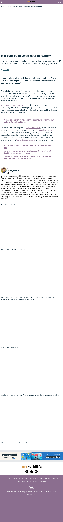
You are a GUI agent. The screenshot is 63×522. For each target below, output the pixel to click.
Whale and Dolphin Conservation (14, 105)
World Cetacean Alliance (26, 140)
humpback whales (46, 130)
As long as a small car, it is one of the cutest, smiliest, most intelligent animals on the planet (27, 152)
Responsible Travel (33, 128)
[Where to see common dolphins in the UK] (31, 420)
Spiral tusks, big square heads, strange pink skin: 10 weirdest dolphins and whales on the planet (28, 157)
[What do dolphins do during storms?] (31, 226)
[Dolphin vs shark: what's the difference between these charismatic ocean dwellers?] (31, 372)
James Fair (11, 168)
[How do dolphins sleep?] (31, 324)
